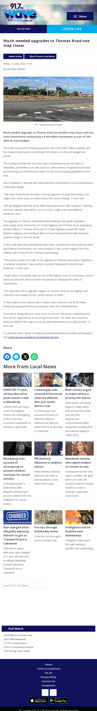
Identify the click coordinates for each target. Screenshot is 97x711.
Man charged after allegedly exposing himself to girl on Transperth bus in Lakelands (17, 527)
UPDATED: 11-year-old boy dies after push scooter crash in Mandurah (17, 388)
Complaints (48, 685)
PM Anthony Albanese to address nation (48, 454)
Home (48, 664)
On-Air (48, 672)
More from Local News (42, 56)
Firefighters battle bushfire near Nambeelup (79, 523)
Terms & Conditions (48, 668)
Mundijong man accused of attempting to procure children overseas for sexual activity (17, 461)
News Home (15, 56)
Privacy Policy (48, 677)
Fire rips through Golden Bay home (48, 521)
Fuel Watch (15, 628)
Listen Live (72, 29)
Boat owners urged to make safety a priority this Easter (79, 386)
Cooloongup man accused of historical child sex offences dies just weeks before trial (48, 390)
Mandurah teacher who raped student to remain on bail (79, 454)
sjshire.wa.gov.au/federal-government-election (33, 337)
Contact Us (48, 681)
